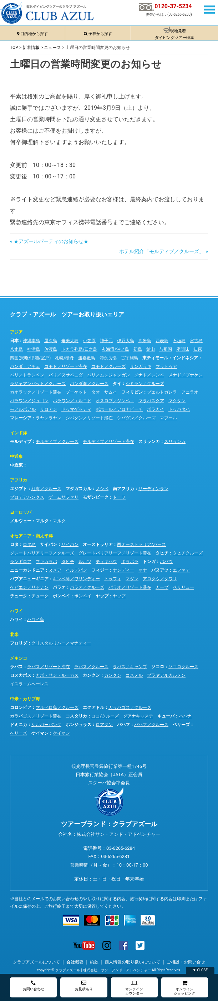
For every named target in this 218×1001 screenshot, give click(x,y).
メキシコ (18, 658)
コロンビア (20, 707)
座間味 (182, 349)
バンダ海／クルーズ (89, 383)
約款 (94, 962)
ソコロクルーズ (183, 666)
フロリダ (18, 643)
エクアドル (93, 707)
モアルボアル (23, 409)
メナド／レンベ (149, 375)
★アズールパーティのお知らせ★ (50, 241)
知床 (197, 349)
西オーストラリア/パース (141, 544)
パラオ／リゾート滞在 (129, 587)
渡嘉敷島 (86, 357)
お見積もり (84, 985)
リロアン (48, 409)
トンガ (149, 561)
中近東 (16, 456)
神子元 (106, 340)
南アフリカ (123, 488)
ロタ (14, 544)
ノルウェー (20, 520)
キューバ (165, 716)
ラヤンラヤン (48, 417)
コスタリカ (76, 716)
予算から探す (100, 33)
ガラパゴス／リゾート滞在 (35, 716)
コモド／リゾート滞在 (65, 366)
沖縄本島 (31, 340)
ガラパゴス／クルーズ (129, 707)
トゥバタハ (179, 409)
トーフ (119, 497)
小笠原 (89, 340)
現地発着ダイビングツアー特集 (174, 34)
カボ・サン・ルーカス (57, 675)
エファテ (181, 570)
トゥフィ (112, 578)
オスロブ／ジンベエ (115, 400)
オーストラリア (98, 544)
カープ (162, 587)
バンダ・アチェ (25, 366)
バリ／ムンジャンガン (108, 375)
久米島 (144, 340)
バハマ (123, 724)
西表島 (162, 340)
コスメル (134, 675)
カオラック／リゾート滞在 (35, 392)
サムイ (110, 392)
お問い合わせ (33, 985)
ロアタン (104, 724)
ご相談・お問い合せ (186, 962)
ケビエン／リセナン (29, 587)
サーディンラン (153, 488)
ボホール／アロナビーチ (119, 409)
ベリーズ (181, 724)
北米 (14, 634)
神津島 (33, 349)
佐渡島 (50, 349)
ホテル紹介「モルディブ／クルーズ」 (161, 251)
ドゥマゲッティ (76, 409)
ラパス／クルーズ (91, 666)
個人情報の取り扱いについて (132, 962)
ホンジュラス (78, 724)
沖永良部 (108, 357)
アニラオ (189, 392)
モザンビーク (95, 497)
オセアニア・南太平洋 (31, 535)
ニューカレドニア (27, 570)
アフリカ (18, 480)
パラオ (59, 587)
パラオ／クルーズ (87, 587)
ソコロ (157, 666)
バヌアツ (159, 570)
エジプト (18, 488)
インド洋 (18, 432)
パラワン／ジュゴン (29, 400)
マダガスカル (78, 488)
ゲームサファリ (63, 497)
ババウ (166, 561)
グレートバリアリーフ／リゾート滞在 (114, 553)
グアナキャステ (138, 716)
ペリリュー (183, 587)
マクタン (177, 400)
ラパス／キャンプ (130, 666)
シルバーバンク (46, 724)
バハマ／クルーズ (151, 724)
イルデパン (76, 570)
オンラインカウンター (134, 987)
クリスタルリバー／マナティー (61, 643)
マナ (142, 570)
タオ (95, 392)
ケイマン (40, 733)
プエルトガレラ (162, 392)
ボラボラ (129, 561)
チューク (18, 595)
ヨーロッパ (20, 512)
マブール (168, 417)
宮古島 (196, 340)
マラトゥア (166, 366)
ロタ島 (29, 544)
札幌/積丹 (64, 357)
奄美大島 (69, 340)
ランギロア (20, 561)
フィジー (99, 570)
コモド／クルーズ (108, 366)
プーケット (76, 392)
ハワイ (16, 610)
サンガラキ (140, 366)
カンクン (91, 675)
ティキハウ (106, 561)
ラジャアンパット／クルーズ (38, 383)
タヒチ (162, 553)
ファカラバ (46, 561)
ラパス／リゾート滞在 (48, 666)
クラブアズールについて (36, 962)
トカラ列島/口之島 (79, 349)
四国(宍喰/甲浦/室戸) (30, 357)
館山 (150, 349)
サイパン (48, 544)
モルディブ (20, 441)
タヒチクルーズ (188, 553)
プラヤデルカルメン (166, 675)
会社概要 (74, 962)
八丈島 (16, 349)
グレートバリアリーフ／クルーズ (42, 553)
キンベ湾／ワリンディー (76, 578)
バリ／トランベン (27, 375)
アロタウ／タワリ (160, 578)
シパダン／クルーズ (136, 417)
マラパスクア (151, 400)
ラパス (16, 666)
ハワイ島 (35, 619)
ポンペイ (61, 595)
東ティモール (155, 357)
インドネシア (185, 357)
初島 (137, 349)
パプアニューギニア (29, 578)
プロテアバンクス (27, 497)
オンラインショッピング (184, 987)
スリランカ (149, 441)
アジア (16, 332)
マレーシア (20, 417)
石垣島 (179, 340)
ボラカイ (155, 409)
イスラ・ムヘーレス (29, 683)
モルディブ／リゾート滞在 (108, 441)
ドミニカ (18, 724)
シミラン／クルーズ (145, 383)
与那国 (165, 349)
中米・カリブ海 (25, 698)
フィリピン (132, 392)
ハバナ (185, 716)
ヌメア (55, 570)
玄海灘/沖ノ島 (115, 349)
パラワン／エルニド (72, 400)
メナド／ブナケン (185, 375)
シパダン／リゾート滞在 (89, 417)
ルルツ (84, 561)
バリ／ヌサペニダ (66, 375)
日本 (14, 340)
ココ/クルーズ (105, 716)
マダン (132, 578)
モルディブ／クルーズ (57, 441)
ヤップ (102, 595)
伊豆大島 (125, 340)
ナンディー (123, 570)
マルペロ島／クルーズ (57, 707)
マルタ (42, 520)
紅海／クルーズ (46, 488)
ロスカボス (20, 675)
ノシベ (102, 488)
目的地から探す (34, 33)
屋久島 (50, 340)
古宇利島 (129, 357)
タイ (117, 383)
